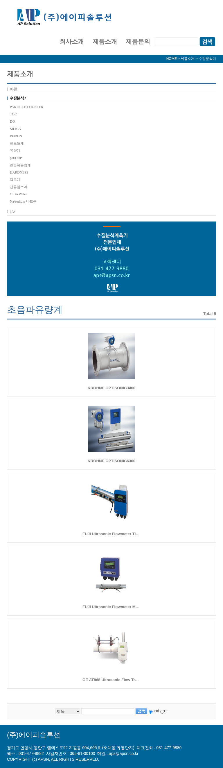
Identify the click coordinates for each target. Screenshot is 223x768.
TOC (13, 114)
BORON (16, 136)
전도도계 (17, 143)
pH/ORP (16, 158)
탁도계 (15, 180)
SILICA (15, 129)
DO (12, 121)
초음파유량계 (20, 165)
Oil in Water (18, 194)
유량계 (15, 151)
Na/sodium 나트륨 (23, 201)
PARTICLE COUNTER (26, 107)
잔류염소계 (18, 187)
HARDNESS (19, 172)
